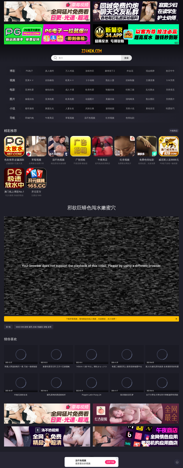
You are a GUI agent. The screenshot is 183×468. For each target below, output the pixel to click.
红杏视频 (110, 117)
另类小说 (130, 108)
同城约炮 (29, 117)
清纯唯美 (130, 99)
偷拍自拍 (49, 89)
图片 (12, 99)
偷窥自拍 (29, 99)
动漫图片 (89, 99)
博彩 (12, 71)
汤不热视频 (89, 117)
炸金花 (130, 70)
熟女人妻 (110, 80)
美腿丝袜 (110, 99)
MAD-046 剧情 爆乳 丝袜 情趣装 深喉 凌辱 (33, 327)
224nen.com (91, 51)
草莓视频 (69, 117)
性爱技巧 (170, 108)
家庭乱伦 (49, 108)
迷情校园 (110, 108)
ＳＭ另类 (170, 80)
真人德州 (49, 70)
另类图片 (170, 99)
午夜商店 (49, 117)
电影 (12, 89)
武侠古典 (89, 108)
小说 (12, 108)
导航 (12, 118)
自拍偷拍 (49, 80)
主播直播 (150, 80)
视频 (12, 80)
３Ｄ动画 (89, 80)
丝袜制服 (130, 80)
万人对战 (69, 70)
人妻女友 (69, 108)
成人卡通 (69, 89)
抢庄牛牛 (170, 70)
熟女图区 (150, 99)
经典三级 (130, 89)
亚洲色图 (49, 99)
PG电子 (29, 70)
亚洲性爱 (29, 89)
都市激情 (29, 108)
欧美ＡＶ (69, 80)
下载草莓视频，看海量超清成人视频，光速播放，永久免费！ (122, 318)
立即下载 (110, 462)
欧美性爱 (89, 89)
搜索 (126, 57)
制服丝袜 (110, 89)
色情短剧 (130, 117)
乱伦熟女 (150, 89)
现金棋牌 (150, 70)
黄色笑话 (150, 108)
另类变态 (170, 89)
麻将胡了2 (110, 70)
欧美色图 (69, 99)
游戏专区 (89, 70)
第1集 (8, 327)
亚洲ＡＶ (29, 80)
